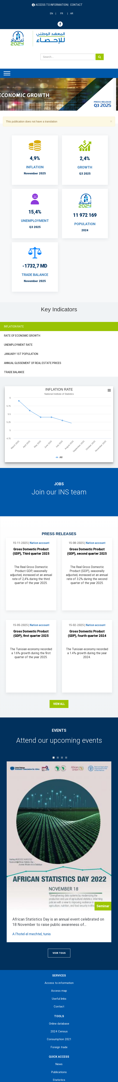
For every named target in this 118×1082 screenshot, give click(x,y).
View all (59, 703)
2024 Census (59, 1031)
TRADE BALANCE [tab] (14, 372)
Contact (76, 4)
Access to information (51, 4)
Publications (59, 1072)
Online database (59, 1023)
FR (61, 13)
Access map (59, 990)
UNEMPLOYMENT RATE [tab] (18, 344)
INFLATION (35, 167)
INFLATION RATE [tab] (14, 326)
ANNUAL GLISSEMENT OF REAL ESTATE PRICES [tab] (32, 363)
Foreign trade (59, 1047)
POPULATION (85, 224)
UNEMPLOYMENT (35, 221)
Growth (84, 167)
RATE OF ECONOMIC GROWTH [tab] (22, 335)
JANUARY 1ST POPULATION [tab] (21, 353)
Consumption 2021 (59, 1039)
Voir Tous (59, 953)
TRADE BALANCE (35, 275)
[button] (111, 121)
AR (71, 13)
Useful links (59, 998)
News (59, 1064)
